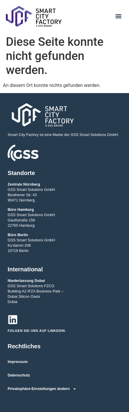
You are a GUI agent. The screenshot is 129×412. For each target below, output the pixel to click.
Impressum (18, 361)
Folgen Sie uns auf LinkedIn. (37, 330)
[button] (118, 16)
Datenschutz (19, 375)
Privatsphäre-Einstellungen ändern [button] (42, 389)
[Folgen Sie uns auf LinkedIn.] (13, 320)
